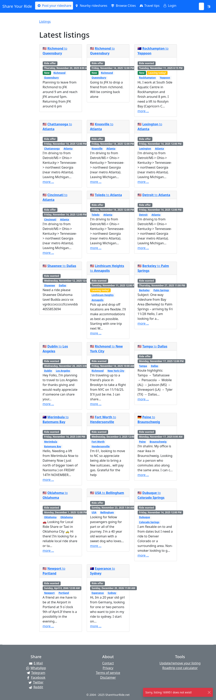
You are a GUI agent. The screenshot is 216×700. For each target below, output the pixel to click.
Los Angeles (63, 370)
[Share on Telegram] (36, 672)
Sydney (112, 593)
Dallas (62, 285)
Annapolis (97, 300)
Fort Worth (98, 441)
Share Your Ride (17, 6)
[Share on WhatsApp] (36, 668)
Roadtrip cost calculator (180, 668)
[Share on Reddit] (36, 687)
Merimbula (50, 441)
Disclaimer (108, 677)
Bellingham (107, 512)
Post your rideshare (54, 5)
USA (94, 512)
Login (169, 5)
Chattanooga (52, 148)
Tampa (143, 366)
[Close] (209, 692)
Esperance (98, 593)
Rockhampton (147, 77)
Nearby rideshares (91, 5)
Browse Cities (123, 5)
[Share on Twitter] (36, 682)
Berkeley (144, 290)
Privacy (108, 668)
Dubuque (144, 517)
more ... (143, 111)
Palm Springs (161, 290)
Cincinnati (50, 219)
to (108, 195)
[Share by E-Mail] (36, 663)
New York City (116, 370)
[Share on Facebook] (36, 677)
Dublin (48, 370)
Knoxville (97, 148)
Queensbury (51, 77)
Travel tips (149, 5)
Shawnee (49, 285)
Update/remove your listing (179, 663)
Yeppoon (165, 77)
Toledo (95, 214)
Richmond (59, 73)
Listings (45, 21)
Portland (64, 593)
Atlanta (68, 148)
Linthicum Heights (102, 295)
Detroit (143, 214)
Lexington (145, 148)
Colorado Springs (149, 522)
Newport (49, 593)
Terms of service (108, 673)
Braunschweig (158, 441)
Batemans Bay (52, 446)
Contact (108, 663)
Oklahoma (50, 517)
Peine (142, 441)
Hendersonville (100, 446)
